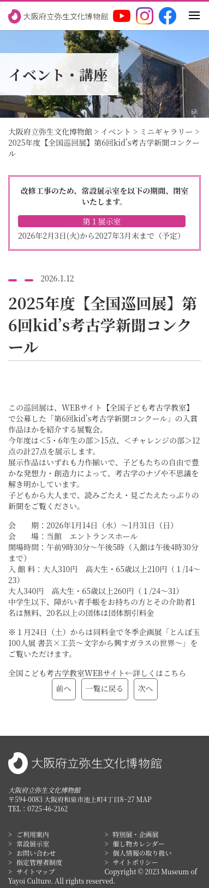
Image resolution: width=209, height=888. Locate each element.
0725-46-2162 (47, 808)
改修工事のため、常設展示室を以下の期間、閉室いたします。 (104, 213)
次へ (145, 688)
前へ (63, 688)
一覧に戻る (105, 688)
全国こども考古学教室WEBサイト (66, 672)
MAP (144, 799)
